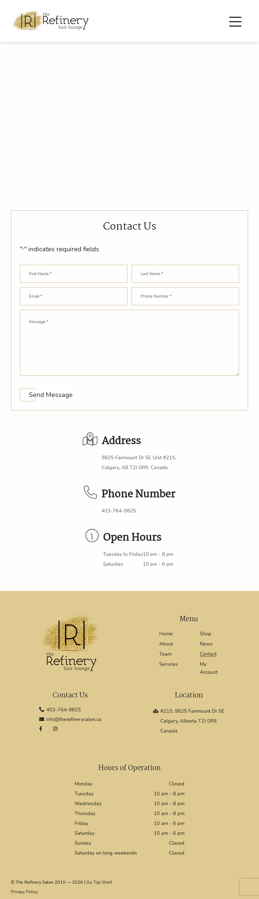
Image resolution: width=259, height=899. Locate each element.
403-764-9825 (118, 511)
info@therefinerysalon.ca (70, 719)
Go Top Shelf (99, 882)
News (206, 644)
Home (166, 633)
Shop (205, 633)
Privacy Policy (24, 892)
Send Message (51, 394)
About (166, 644)
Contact (208, 654)
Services (168, 664)
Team (165, 654)
